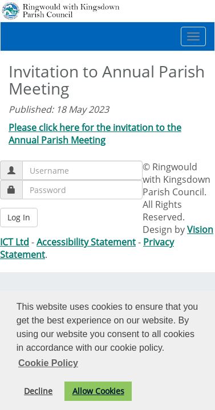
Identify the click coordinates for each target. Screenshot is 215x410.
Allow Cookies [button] (98, 391)
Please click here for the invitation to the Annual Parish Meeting (95, 133)
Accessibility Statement (86, 242)
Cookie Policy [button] (48, 363)
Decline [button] (38, 391)
